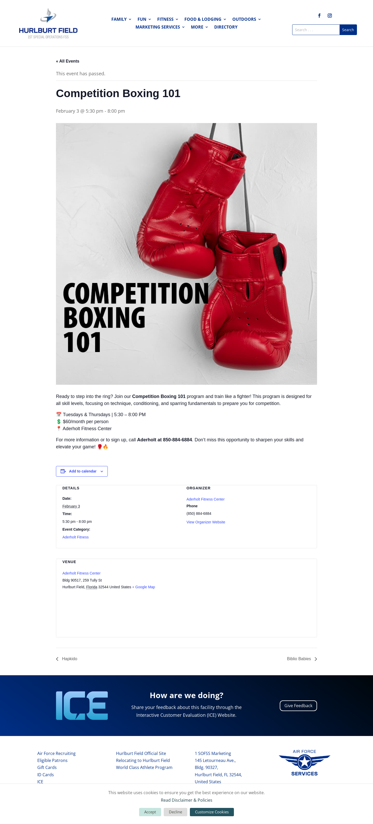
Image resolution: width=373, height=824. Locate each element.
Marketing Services (157, 27)
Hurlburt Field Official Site (141, 753)
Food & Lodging (202, 19)
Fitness (165, 19)
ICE (40, 782)
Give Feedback (298, 705)
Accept (150, 811)
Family (119, 19)
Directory (226, 27)
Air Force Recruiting (56, 753)
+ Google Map (143, 587)
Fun (142, 19)
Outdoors (244, 19)
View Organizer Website (206, 522)
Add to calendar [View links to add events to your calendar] (83, 471)
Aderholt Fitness (75, 537)
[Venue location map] (283, 594)
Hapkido (69, 659)
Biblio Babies (299, 659)
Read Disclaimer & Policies (186, 800)
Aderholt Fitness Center (206, 499)
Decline (175, 811)
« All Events (67, 61)
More (197, 27)
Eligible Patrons (52, 760)
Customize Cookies (212, 811)
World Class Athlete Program (144, 767)
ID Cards (45, 775)
